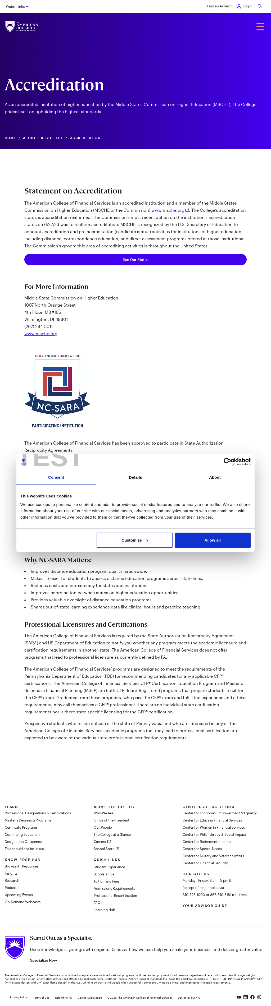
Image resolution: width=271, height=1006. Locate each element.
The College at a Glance (112, 834)
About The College (43, 138)
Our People (103, 827)
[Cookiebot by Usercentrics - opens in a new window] (227, 462)
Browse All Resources (21, 866)
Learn (11, 807)
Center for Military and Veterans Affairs (213, 856)
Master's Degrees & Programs (28, 820)
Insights (11, 873)
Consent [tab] (56, 477)
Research (12, 880)
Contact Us (196, 874)
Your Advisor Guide (205, 905)
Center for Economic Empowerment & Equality (220, 813)
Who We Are (103, 813)
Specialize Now (43, 960)
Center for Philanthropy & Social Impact (214, 834)
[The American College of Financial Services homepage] (22, 26)
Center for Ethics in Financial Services (212, 820)
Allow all (213, 540)
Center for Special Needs (202, 849)
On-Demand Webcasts (22, 902)
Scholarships (104, 874)
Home (10, 138)
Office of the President (111, 820)
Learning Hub (104, 910)
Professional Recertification (115, 895)
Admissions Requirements (114, 888)
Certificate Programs (21, 827)
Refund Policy (63, 997)
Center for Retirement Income (207, 841)
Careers (100, 841)
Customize (134, 540)
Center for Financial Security (205, 863)
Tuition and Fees (106, 881)
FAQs (98, 903)
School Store (104, 849)
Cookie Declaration (90, 997)
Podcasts (12, 887)
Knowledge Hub (22, 859)
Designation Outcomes (23, 841)
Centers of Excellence (209, 807)
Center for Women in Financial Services (214, 827)
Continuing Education (22, 834)
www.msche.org (167, 210)
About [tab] (215, 477)
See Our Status (135, 259)
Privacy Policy (19, 997)
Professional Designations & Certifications (38, 813)
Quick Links (15, 6)
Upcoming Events (19, 895)
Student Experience (109, 867)
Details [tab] (135, 477)
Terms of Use (41, 997)
